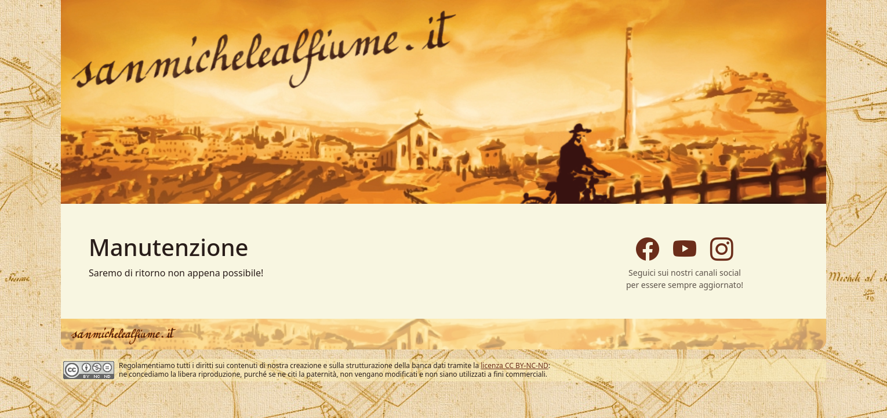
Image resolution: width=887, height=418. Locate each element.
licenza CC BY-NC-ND (514, 365)
